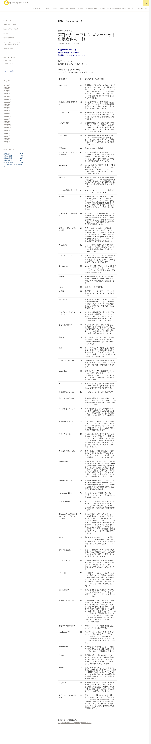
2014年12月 (7, 125)
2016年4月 (7, 108)
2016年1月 (7, 113)
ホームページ (37, 8)
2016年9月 (7, 105)
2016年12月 (7, 99)
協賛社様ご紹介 (142, 8)
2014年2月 (7, 142)
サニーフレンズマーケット (20, 3)
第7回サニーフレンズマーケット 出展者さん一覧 (89, 37)
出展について (8, 60)
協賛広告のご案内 (91, 8)
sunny (76, 43)
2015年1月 (7, 122)
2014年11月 (7, 128)
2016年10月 (7, 102)
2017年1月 (7, 96)
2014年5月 (7, 133)
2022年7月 (7, 85)
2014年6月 (7, 130)
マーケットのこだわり (50, 8)
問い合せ (80, 8)
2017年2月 (7, 94)
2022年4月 (7, 91)
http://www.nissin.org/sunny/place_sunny (75, 723)
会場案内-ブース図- (10, 57)
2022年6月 (7, 88)
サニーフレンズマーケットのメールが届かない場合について (117, 8)
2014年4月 (7, 136)
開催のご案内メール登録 (67, 8)
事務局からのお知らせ (65, 31)
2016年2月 (7, 111)
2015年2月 (7, 119)
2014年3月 (7, 139)
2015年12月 (7, 116)
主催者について (8, 63)
